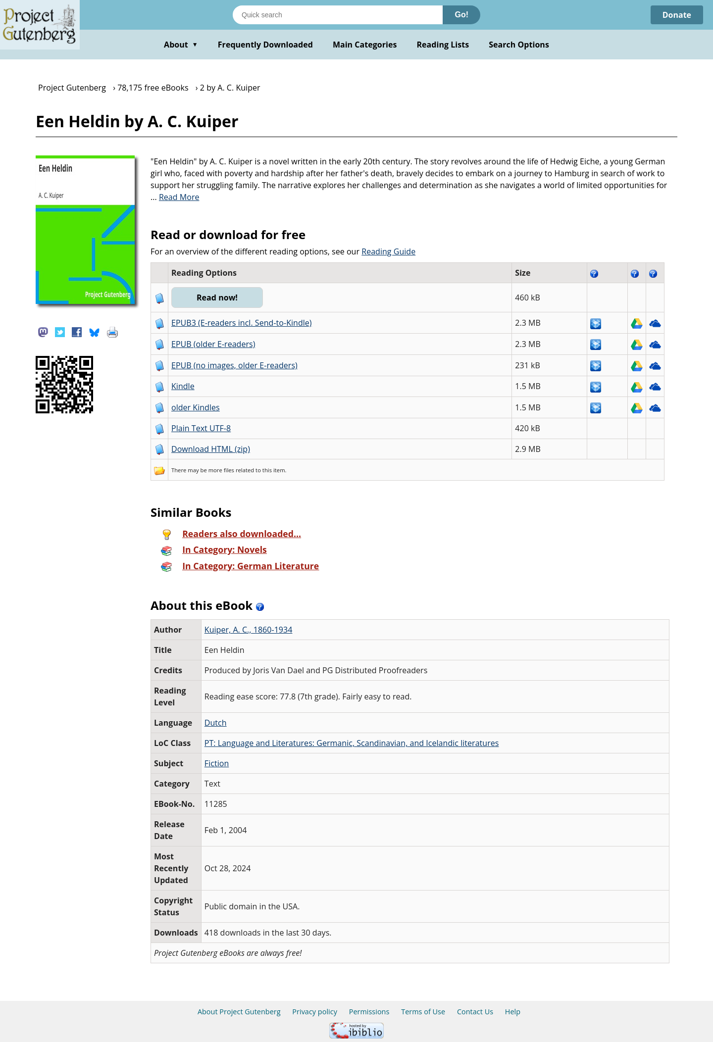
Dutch (215, 722)
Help (512, 1011)
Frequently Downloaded (265, 44)
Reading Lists (443, 44)
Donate (676, 14)
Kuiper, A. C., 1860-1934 (248, 629)
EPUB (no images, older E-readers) (234, 365)
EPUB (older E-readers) (213, 344)
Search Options (519, 44)
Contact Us (475, 1011)
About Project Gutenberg (239, 1011)
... (175, 197)
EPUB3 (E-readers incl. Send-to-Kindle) (241, 322)
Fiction (216, 763)
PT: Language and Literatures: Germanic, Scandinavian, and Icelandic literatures (351, 743)
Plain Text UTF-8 (201, 428)
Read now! (217, 297)
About (181, 44)
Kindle (183, 386)
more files (221, 470)
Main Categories (365, 44)
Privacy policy (314, 1011)
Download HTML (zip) (210, 449)
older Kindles (195, 407)
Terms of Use (423, 1011)
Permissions (369, 1011)
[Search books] (338, 14)
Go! (461, 14)
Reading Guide (388, 251)
